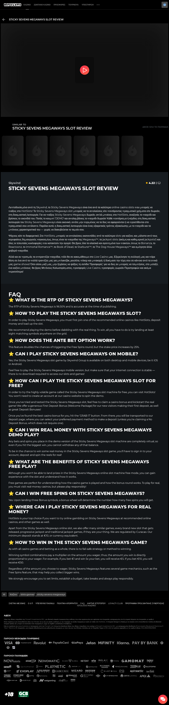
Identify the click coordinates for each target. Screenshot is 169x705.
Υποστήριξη (88, 5)
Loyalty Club (115, 603)
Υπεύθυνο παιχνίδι (45, 603)
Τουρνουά (73, 5)
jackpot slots (110, 239)
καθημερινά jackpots (143, 239)
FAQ (82, 603)
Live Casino (101, 256)
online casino (119, 207)
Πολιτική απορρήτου (67, 603)
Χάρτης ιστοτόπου (96, 603)
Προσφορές (59, 5)
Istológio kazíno (86, 605)
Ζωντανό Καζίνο (42, 5)
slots (118, 235)
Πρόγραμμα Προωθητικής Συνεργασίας (144, 603)
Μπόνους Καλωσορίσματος (57, 267)
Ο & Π (30, 603)
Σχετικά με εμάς (17, 603)
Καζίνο (27, 5)
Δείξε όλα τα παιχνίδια (155, 127)
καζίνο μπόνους (22, 267)
